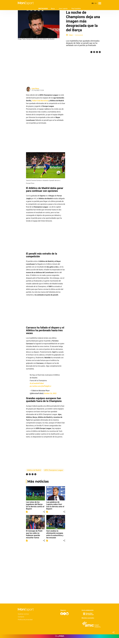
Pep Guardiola (76, 8)
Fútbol (71, 35)
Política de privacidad (25, 619)
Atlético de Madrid (34, 470)
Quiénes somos (23, 614)
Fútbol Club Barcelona (40, 101)
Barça (53, 8)
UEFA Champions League (53, 470)
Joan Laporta (63, 8)
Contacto (21, 617)
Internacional (79, 35)
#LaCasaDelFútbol (37, 383)
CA (96, 3)
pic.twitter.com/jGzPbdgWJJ (40, 386)
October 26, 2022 (50, 393)
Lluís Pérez (35, 88)
